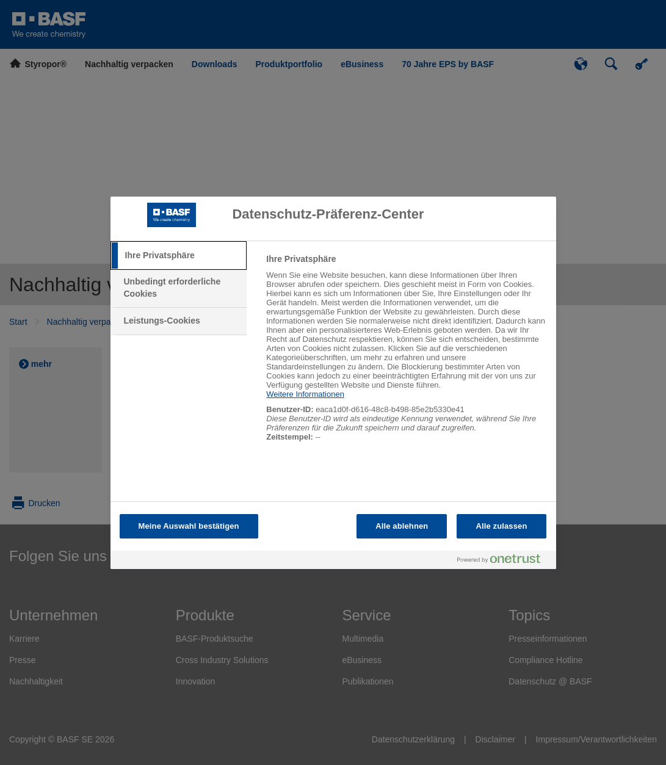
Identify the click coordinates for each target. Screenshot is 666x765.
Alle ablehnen (401, 526)
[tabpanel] (405, 354)
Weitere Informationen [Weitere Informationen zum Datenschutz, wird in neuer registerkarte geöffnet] (305, 394)
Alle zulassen (501, 526)
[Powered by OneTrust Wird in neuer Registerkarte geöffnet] (503, 561)
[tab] (179, 255)
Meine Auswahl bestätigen (189, 526)
